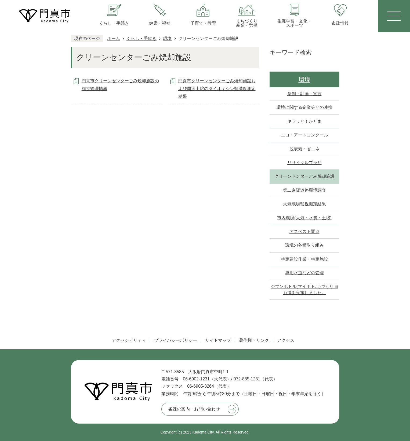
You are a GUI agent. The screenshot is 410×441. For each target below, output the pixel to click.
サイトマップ (218, 340)
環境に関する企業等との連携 (304, 107)
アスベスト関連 (304, 231)
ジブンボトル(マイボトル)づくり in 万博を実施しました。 (304, 289)
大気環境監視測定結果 (304, 204)
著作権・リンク (254, 340)
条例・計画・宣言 (304, 93)
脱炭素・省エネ (304, 149)
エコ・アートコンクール (304, 135)
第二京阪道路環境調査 (304, 190)
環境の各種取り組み (304, 245)
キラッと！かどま (304, 121)
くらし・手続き (141, 38)
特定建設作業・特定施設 (304, 259)
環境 (167, 38)
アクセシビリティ (129, 340)
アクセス (285, 340)
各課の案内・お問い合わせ (194, 409)
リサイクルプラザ (304, 162)
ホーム (113, 38)
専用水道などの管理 (304, 272)
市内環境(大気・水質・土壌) (304, 218)
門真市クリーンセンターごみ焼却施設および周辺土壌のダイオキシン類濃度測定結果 (217, 89)
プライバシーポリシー (175, 340)
